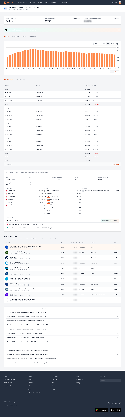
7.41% (62, 289)
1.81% (62, 273)
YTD (96, 44)
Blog (46, 2)
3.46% (62, 268)
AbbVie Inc (13, 257)
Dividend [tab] (6, 36)
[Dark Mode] (116, 2)
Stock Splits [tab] (20, 79)
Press (53, 389)
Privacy (78, 383)
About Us (54, 379)
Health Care (94, 258)
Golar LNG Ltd (14, 273)
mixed (92, 247)
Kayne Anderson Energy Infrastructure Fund (23, 288)
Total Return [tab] (32, 36)
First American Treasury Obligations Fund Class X (97, 190)
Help (29, 389)
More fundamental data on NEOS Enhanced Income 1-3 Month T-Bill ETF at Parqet (30, 228)
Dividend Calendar (22, 2)
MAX (112, 44)
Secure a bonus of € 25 (15, 220)
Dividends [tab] (8, 79)
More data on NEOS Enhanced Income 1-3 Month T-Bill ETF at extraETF (27, 224)
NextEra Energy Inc (15, 262)
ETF (115, 247)
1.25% (62, 247)
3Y (104, 44)
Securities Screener (9, 386)
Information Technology (98, 294)
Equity (116, 252)
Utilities (94, 263)
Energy (93, 273)
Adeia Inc (12, 294)
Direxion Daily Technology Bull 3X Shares (22, 299)
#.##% (87, 21)
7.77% (62, 252)
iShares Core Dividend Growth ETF (20, 278)
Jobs (53, 383)
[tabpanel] (62, 58)
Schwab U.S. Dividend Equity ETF (19, 267)
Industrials (94, 284)
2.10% (62, 279)
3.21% (62, 284)
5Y (108, 44)
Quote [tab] (24, 36)
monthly (81, 252)
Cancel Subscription (34, 392)
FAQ (29, 386)
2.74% (62, 263)
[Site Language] (113, 2)
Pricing (40, 2)
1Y (100, 44)
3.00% (75, 247)
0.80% (62, 294)
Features (32, 2)
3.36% (62, 258)
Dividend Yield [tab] (15, 36)
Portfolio (64, 2)
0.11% (62, 300)
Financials (94, 252)
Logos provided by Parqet (10, 405)
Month (116, 72)
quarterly (82, 247)
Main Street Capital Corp (17, 252)
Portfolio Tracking (9, 383)
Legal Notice (79, 379)
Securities (53, 2)
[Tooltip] (12, 217)
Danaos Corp (13, 283)
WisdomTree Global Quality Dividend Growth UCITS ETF (26, 246)
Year (112, 72)
